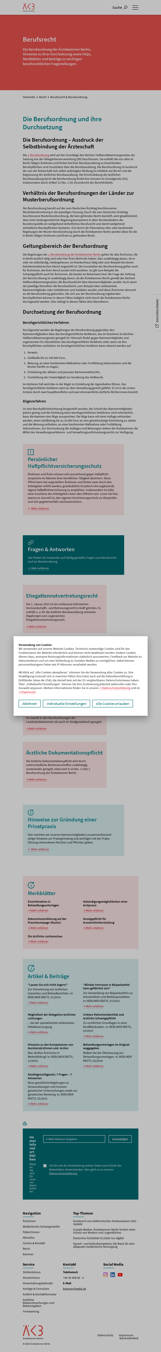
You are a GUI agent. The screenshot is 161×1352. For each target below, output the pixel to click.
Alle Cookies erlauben (112, 703)
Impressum (28, 692)
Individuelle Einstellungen (66, 703)
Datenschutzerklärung (116, 688)
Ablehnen (29, 703)
